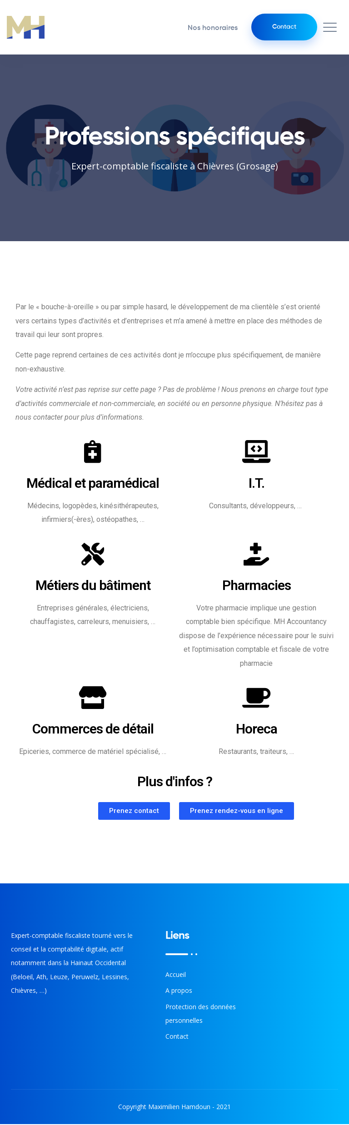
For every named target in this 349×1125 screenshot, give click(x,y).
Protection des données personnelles (200, 1014)
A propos (178, 991)
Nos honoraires (209, 28)
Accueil (175, 975)
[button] (134, 812)
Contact (282, 27)
